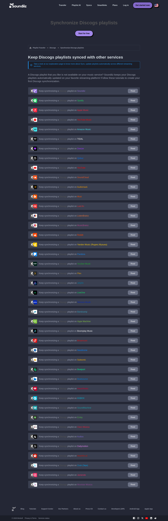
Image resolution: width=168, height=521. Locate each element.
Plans (114, 5)
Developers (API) (117, 509)
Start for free (84, 33)
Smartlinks (102, 5)
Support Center (47, 509)
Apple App (149, 509)
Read (133, 91)
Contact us (102, 509)
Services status (43, 518)
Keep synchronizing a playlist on (62, 91)
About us (76, 509)
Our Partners (63, 509)
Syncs (89, 5)
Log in (126, 5)
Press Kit (89, 509)
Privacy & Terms (31, 518)
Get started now (143, 5)
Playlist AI (76, 5)
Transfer (62, 5)
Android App (134, 509)
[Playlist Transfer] (18, 5)
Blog (22, 509)
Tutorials (32, 509)
